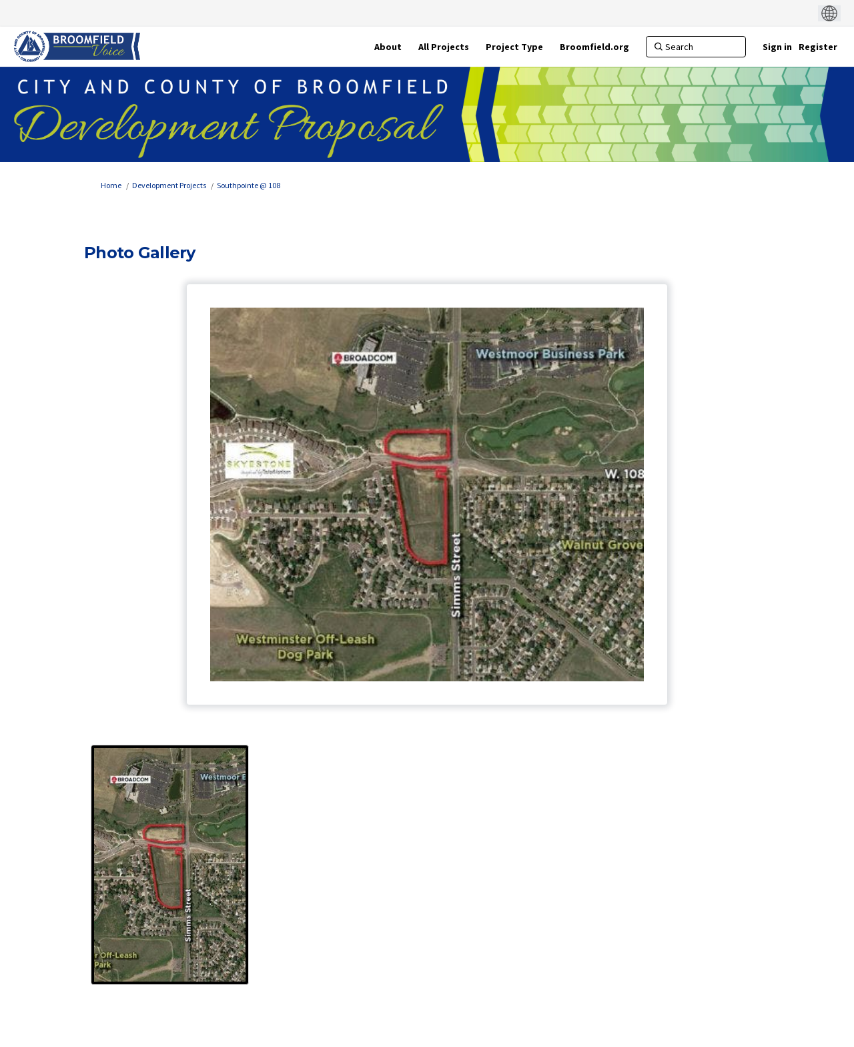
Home (111, 185)
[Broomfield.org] (594, 47)
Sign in (777, 47)
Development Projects (169, 185)
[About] (388, 47)
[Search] (696, 46)
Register (818, 47)
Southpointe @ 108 (248, 185)
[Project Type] (514, 47)
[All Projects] (443, 47)
